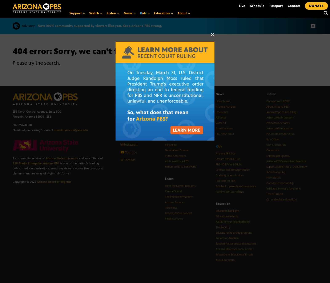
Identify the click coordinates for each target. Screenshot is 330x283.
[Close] (212, 37)
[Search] (324, 13)
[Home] (37, 8)
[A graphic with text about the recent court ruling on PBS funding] (165, 44)
